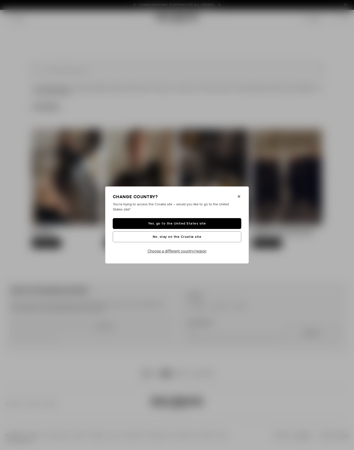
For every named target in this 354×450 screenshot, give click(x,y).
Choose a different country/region (177, 251)
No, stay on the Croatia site (177, 237)
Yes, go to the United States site (177, 223)
